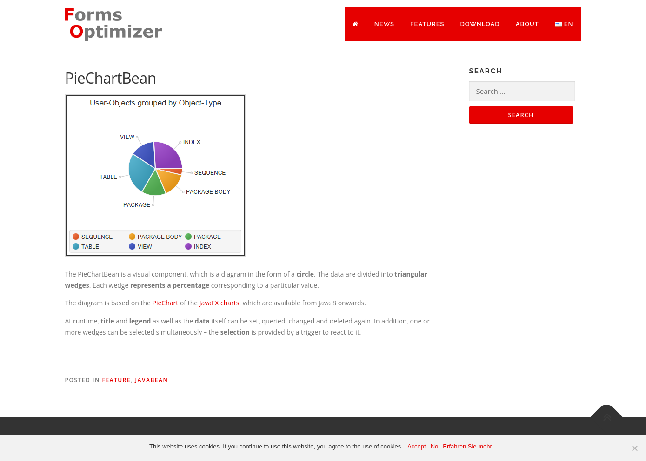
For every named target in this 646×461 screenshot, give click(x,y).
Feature (116, 380)
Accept (416, 446)
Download (479, 23)
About (527, 23)
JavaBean (151, 380)
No (435, 446)
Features (427, 23)
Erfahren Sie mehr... (470, 446)
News (384, 23)
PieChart (166, 302)
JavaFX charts (220, 302)
